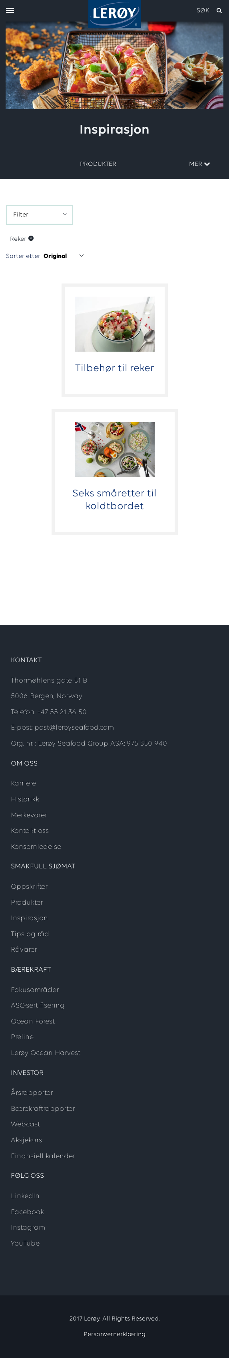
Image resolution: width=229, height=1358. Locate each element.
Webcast (25, 1124)
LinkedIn (25, 1196)
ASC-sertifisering (38, 1006)
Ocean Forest (33, 1021)
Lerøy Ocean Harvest (45, 1053)
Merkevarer (29, 815)
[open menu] (10, 11)
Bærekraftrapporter (43, 1109)
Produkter (98, 164)
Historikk (25, 799)
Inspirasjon (29, 918)
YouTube (25, 1244)
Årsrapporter (32, 1093)
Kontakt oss (30, 831)
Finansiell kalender (43, 1156)
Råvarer (24, 950)
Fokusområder (35, 990)
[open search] (210, 11)
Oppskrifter (29, 887)
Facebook (27, 1212)
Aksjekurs (26, 1140)
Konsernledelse (36, 847)
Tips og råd (30, 934)
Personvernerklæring (114, 1334)
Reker (18, 239)
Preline (22, 1037)
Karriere (23, 783)
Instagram (28, 1228)
